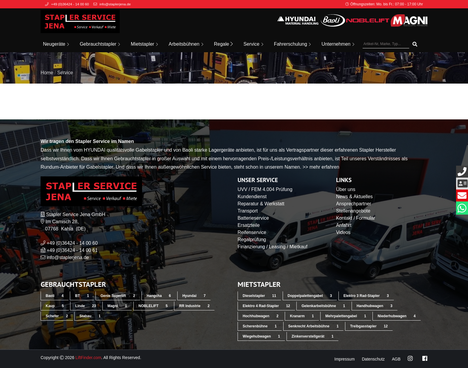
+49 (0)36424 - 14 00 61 (72, 250)
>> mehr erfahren (321, 167)
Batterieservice (253, 218)
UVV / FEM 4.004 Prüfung (265, 189)
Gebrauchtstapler (100, 44)
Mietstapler (144, 44)
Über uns (345, 189)
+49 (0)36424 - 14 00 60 (72, 243)
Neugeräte (56, 44)
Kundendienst (252, 196)
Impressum (343, 359)
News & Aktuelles (354, 196)
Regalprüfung (252, 239)
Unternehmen (337, 44)
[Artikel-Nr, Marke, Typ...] (386, 44)
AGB (396, 359)
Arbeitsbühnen (186, 44)
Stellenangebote (353, 210)
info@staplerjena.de (68, 257)
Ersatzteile (249, 225)
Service (253, 44)
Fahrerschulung (292, 44)
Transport (248, 210)
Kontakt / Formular (355, 218)
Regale (223, 44)
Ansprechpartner (353, 203)
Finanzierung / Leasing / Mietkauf (273, 246)
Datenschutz (373, 359)
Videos (343, 232)
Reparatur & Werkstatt (261, 203)
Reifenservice (252, 232)
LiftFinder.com (89, 357)
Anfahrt (344, 225)
